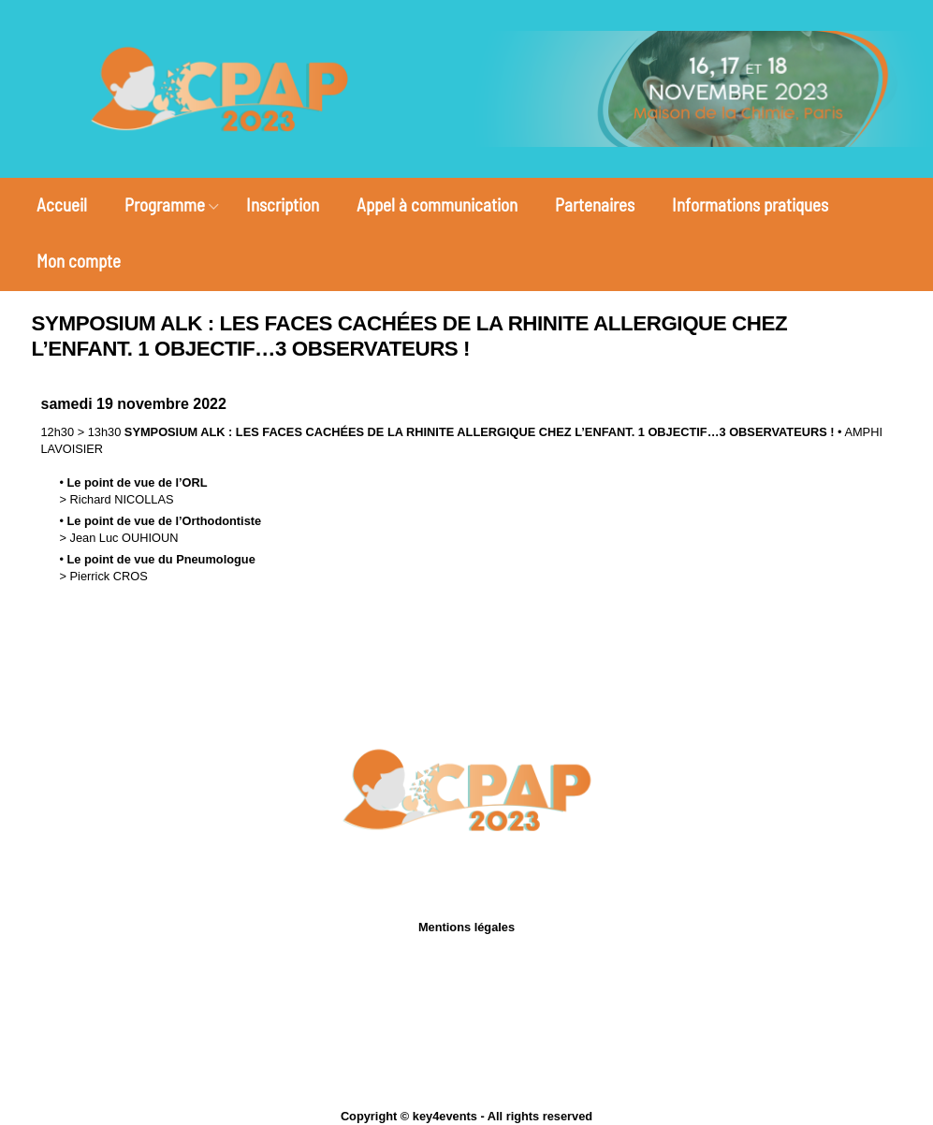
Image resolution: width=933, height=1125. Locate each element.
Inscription (282, 204)
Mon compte (78, 260)
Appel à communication (437, 204)
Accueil (61, 204)
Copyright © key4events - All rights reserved (466, 1116)
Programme (164, 204)
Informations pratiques (750, 204)
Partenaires (594, 204)
